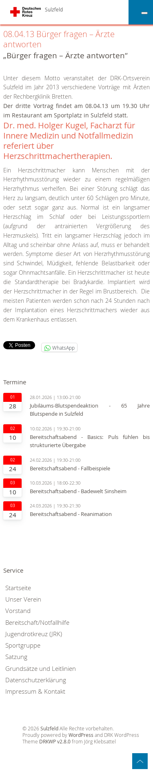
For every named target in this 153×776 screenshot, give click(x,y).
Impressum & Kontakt (35, 691)
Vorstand (18, 611)
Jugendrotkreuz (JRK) (33, 634)
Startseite (18, 588)
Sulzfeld (54, 9)
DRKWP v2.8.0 (55, 742)
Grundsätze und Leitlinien (40, 668)
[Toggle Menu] (144, 13)
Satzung (16, 657)
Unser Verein (23, 599)
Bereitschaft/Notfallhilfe (37, 622)
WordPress (81, 735)
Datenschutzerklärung (35, 680)
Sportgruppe (22, 645)
